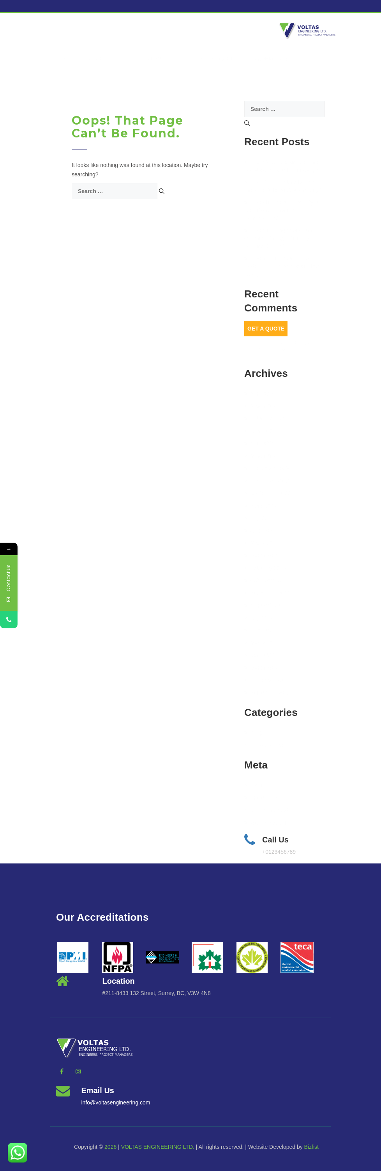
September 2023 (267, 493)
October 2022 (263, 580)
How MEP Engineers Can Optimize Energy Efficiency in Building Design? (279, 238)
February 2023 (265, 568)
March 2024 (261, 456)
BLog (253, 733)
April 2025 (259, 393)
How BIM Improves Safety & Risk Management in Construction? (281, 210)
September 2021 (267, 692)
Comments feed (266, 810)
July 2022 (258, 618)
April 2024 (259, 443)
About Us (107, 59)
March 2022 (261, 668)
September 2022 (267, 593)
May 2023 (259, 543)
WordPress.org (265, 822)
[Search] (161, 191)
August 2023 (262, 506)
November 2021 (266, 680)
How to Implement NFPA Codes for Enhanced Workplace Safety (282, 266)
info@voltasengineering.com (115, 1102)
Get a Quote (216, 59)
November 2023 (266, 481)
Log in (254, 785)
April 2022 (259, 655)
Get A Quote (265, 328)
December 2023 (266, 468)
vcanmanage (273, 59)
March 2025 (261, 406)
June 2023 (259, 530)
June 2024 (259, 431)
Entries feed (261, 798)
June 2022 (259, 630)
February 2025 (265, 418)
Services (161, 59)
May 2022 (259, 643)
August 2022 (262, 605)
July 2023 (258, 518)
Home (62, 59)
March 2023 (261, 555)
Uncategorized (264, 745)
